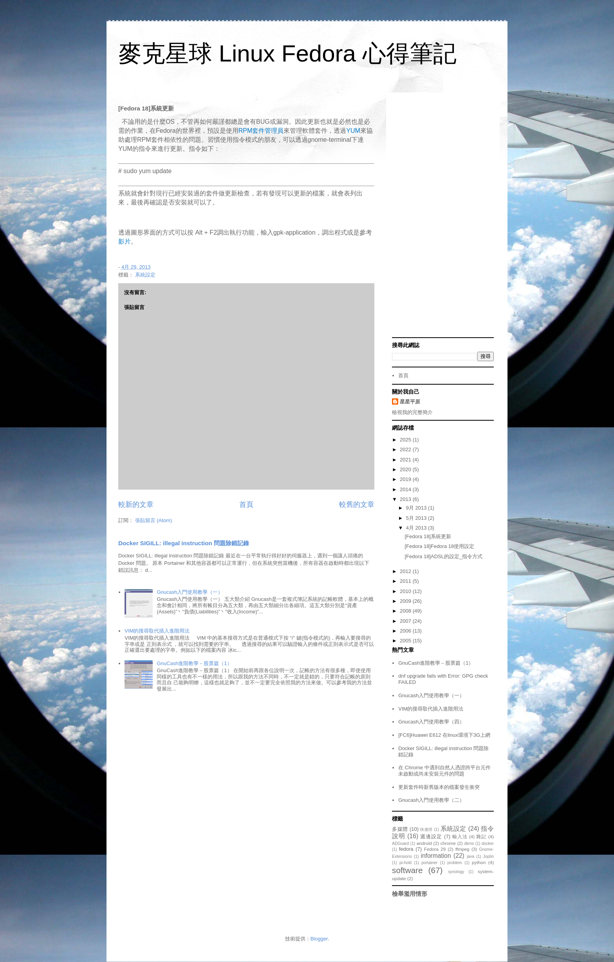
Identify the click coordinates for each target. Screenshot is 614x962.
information (436, 855)
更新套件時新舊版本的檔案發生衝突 (439, 787)
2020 (406, 469)
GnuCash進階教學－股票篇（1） (194, 663)
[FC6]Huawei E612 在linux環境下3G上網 (444, 735)
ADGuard (400, 843)
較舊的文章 (356, 504)
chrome (448, 843)
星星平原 (410, 402)
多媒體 (400, 829)
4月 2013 (417, 528)
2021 (406, 460)
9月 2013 (417, 508)
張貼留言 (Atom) (153, 520)
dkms (469, 843)
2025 (406, 440)
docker (488, 843)
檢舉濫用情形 (409, 893)
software (407, 870)
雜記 (481, 836)
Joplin (488, 856)
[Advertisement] (443, 215)
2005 (406, 641)
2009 (406, 601)
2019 (406, 479)
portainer (429, 863)
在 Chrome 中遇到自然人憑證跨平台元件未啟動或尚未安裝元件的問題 (444, 771)
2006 (406, 631)
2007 (406, 621)
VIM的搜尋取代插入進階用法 (157, 631)
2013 (406, 499)
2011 (406, 581)
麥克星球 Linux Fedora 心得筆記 (287, 53)
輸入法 (460, 836)
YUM (353, 130)
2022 (406, 449)
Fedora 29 (435, 849)
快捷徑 (426, 829)
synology (456, 872)
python (479, 862)
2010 (406, 591)
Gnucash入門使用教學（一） (190, 592)
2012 (406, 571)
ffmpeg (462, 849)
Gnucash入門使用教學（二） (431, 800)
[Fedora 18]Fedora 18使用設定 (439, 546)
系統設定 (145, 275)
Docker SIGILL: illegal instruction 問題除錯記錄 (183, 543)
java (470, 856)
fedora (406, 849)
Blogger (319, 939)
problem (454, 863)
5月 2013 (417, 518)
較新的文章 (136, 504)
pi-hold (405, 863)
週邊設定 (431, 836)
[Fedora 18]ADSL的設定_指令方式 (443, 556)
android (424, 843)
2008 (406, 611)
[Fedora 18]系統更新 (428, 536)
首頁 (246, 504)
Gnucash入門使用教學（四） (431, 722)
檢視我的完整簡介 (412, 412)
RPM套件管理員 (261, 130)
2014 (406, 489)
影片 (124, 241)
